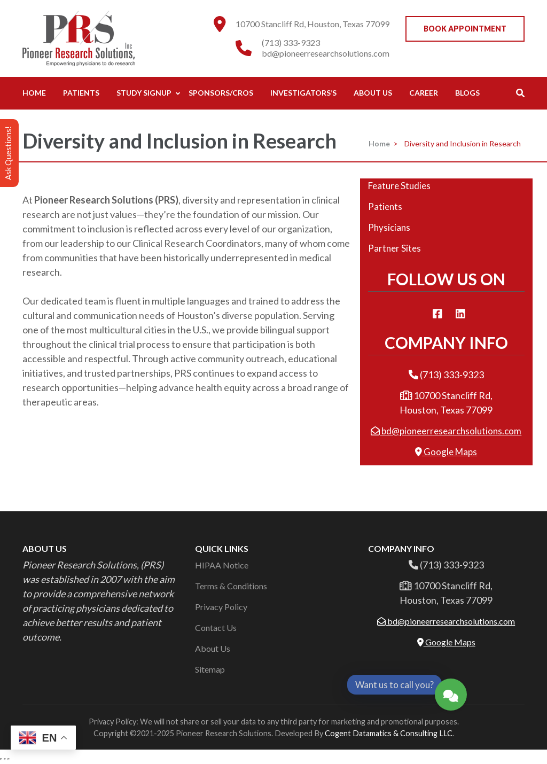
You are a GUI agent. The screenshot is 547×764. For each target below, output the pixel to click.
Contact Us (216, 627)
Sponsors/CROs (221, 92)
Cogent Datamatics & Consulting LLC (388, 733)
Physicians (389, 227)
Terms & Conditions (231, 586)
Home (34, 92)
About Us (373, 92)
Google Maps (446, 451)
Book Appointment (465, 28)
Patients (81, 92)
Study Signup (143, 92)
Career (423, 92)
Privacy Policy (221, 607)
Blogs (467, 92)
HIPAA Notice (221, 565)
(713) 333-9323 (291, 42)
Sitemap (210, 669)
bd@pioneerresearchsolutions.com (325, 53)
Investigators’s (303, 92)
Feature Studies (399, 185)
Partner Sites (394, 248)
